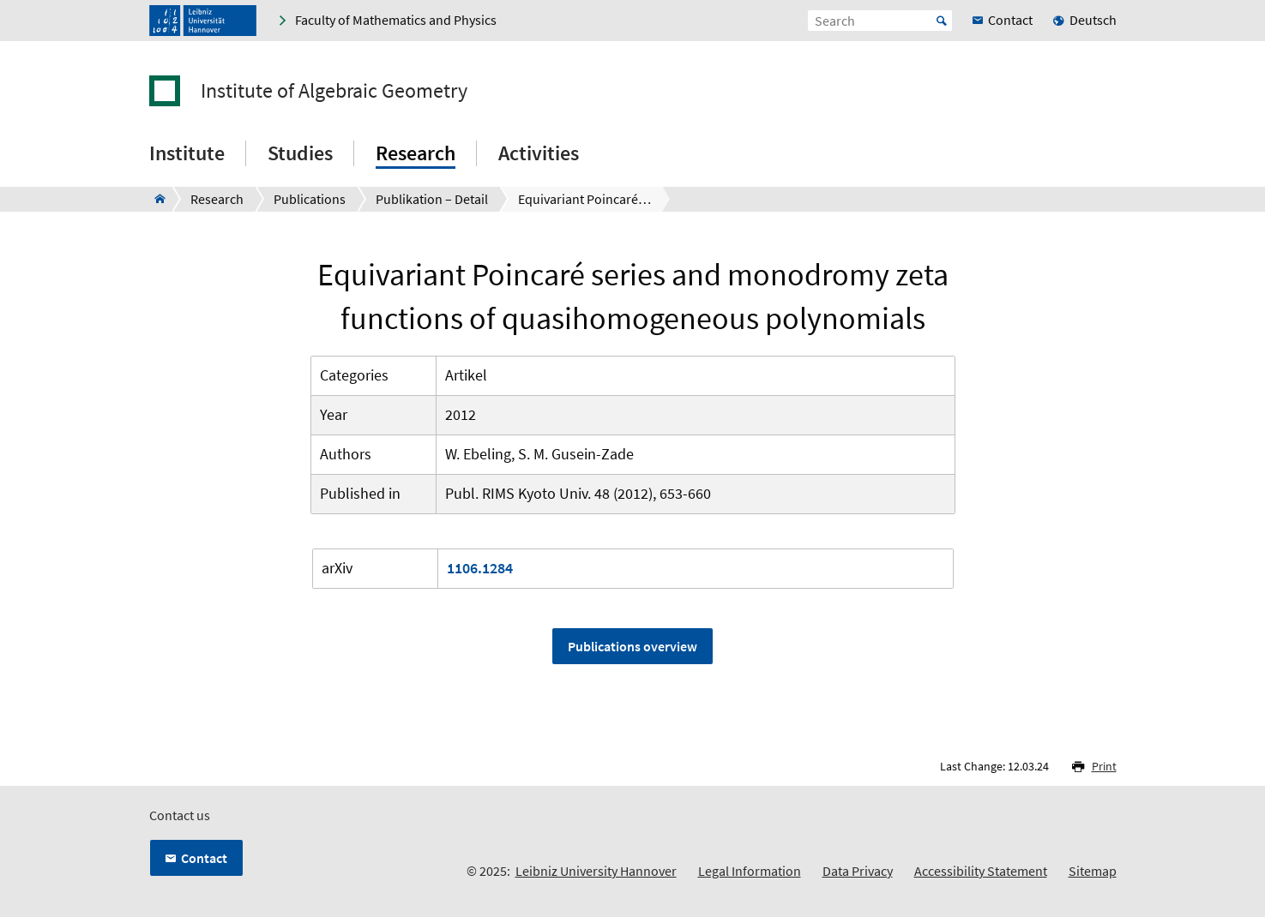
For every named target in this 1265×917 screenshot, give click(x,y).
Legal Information (749, 870)
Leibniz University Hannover (596, 870)
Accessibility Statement (980, 870)
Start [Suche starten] (941, 20)
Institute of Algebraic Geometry (334, 91)
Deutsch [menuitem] (1093, 19)
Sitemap (1093, 870)
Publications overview (632, 646)
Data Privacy (857, 870)
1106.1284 (480, 568)
